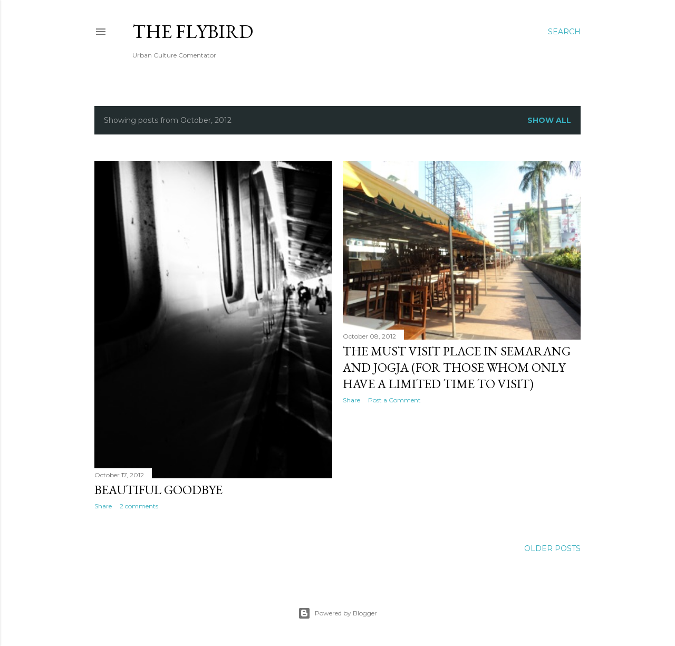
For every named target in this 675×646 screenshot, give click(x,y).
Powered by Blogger (337, 613)
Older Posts (552, 548)
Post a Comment (394, 400)
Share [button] (103, 506)
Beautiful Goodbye (158, 489)
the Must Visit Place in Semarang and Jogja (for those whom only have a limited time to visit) (457, 367)
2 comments (139, 506)
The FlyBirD (192, 31)
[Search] (564, 31)
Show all (549, 120)
